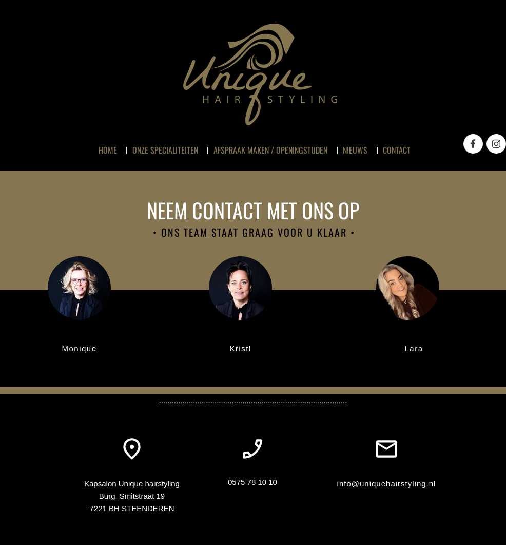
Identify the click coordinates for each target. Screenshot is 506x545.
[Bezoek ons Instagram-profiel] (496, 144)
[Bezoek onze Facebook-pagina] (473, 144)
